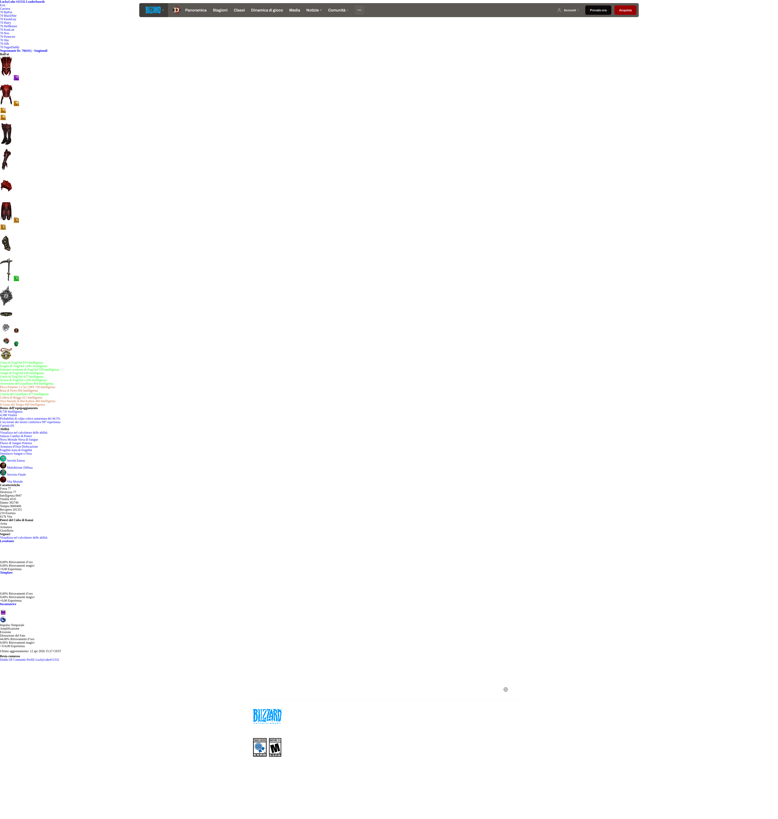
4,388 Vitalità (8, 415)
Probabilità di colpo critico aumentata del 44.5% (30, 418)
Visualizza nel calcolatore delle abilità (25, 432)
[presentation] (153, 10)
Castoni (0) (7, 425)
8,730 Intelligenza (11, 411)
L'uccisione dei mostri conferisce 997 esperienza (30, 422)
